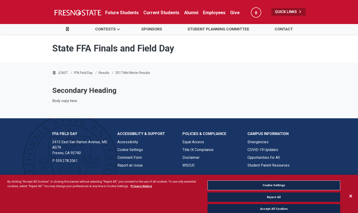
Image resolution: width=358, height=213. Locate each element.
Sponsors (151, 29)
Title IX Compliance (197, 150)
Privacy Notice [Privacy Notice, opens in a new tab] (141, 194)
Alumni (191, 12)
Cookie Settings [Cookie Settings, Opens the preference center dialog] (274, 193)
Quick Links (288, 12)
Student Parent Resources (268, 165)
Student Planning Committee (218, 29)
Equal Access (193, 142)
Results (104, 73)
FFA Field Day (83, 73)
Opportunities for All (263, 157)
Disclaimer (191, 157)
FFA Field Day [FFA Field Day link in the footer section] (64, 134)
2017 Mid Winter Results (132, 73)
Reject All (274, 205)
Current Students (161, 12)
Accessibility (127, 142)
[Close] (351, 204)
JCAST (63, 73)
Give (235, 12)
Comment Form (129, 157)
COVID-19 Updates (262, 150)
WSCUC (188, 165)
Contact (284, 29)
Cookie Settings (130, 150)
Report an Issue (130, 165)
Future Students (122, 12)
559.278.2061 (67, 161)
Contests (105, 29)
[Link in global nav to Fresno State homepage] (78, 12)
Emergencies (257, 142)
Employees (214, 12)
